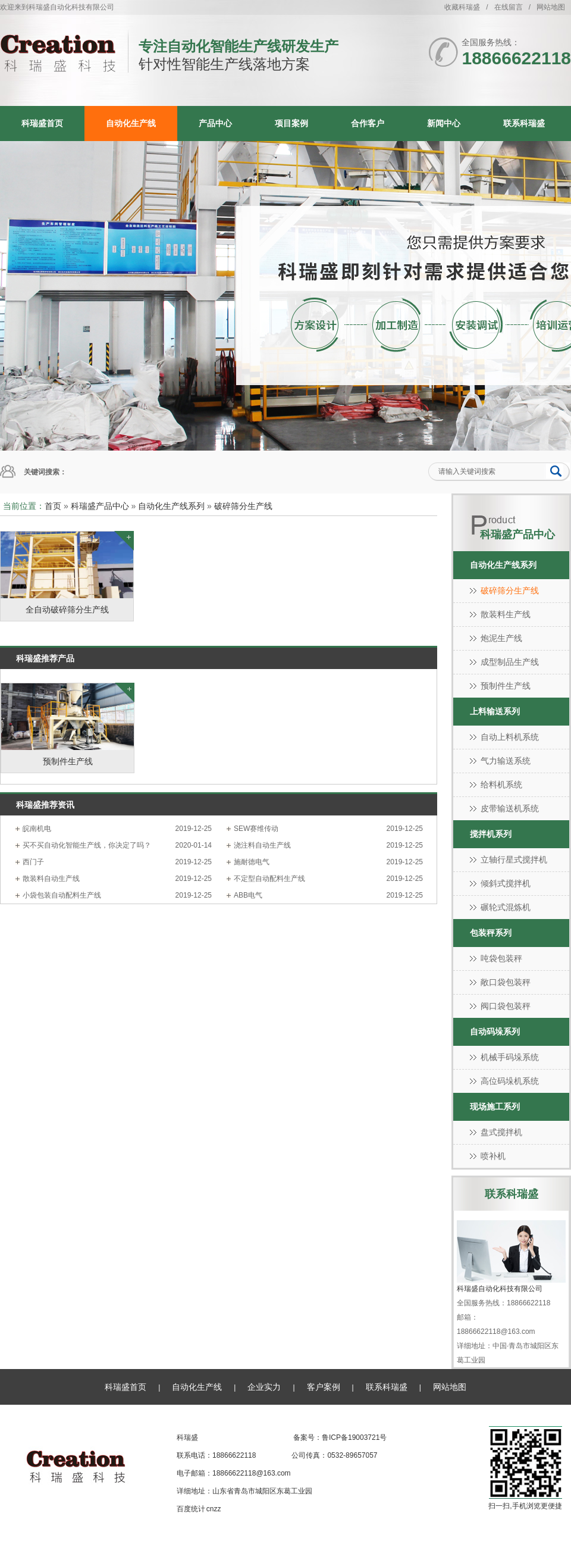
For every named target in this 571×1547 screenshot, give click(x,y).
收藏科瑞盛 (462, 7)
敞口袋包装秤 (506, 982)
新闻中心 (443, 123)
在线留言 (508, 7)
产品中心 (215, 123)
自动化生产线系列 (171, 506)
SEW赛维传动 (256, 828)
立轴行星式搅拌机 (514, 859)
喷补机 (493, 1156)
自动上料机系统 (510, 737)
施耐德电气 (251, 862)
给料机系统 (501, 784)
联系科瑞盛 (524, 123)
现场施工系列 (495, 1106)
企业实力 (264, 1387)
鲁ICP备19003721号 (354, 1437)
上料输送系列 (495, 711)
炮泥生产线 (501, 638)
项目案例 (291, 123)
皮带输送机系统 (510, 808)
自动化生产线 (131, 123)
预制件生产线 (506, 685)
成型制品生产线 (510, 662)
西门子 (33, 862)
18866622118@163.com (251, 1473)
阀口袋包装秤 (506, 1006)
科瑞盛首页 (42, 123)
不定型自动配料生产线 (269, 878)
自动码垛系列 (495, 1031)
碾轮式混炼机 (506, 907)
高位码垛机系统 (510, 1081)
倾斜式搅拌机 (506, 883)
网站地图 (551, 7)
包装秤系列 (491, 932)
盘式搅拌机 (501, 1132)
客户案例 (323, 1387)
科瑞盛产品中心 (100, 506)
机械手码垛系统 (510, 1057)
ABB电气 (248, 895)
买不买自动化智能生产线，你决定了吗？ (87, 845)
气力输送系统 (506, 760)
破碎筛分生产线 (243, 506)
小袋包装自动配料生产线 (62, 895)
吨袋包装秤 (501, 958)
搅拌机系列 (491, 834)
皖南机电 (37, 828)
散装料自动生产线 (51, 878)
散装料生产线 (506, 614)
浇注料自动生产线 (262, 845)
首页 (53, 506)
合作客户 (367, 123)
